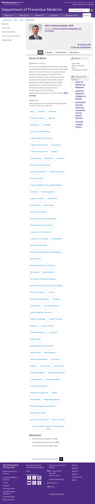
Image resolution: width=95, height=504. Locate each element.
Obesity (51, 292)
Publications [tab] (61, 52)
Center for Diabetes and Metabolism (80, 85)
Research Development (39, 359)
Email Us (51, 487)
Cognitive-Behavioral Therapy (41, 138)
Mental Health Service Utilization (42, 266)
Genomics (34, 192)
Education (60, 159)
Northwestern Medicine (71, 2)
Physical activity (47, 326)
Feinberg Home (7, 20)
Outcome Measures (51, 306)
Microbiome (34, 272)
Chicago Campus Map (55, 479)
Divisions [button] (53, 15)
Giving (28, 471)
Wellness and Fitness (38, 413)
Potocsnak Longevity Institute (79, 125)
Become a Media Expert (82, 47)
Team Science (45, 366)
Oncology (56, 299)
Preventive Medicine (38, 333)
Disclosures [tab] (75, 52)
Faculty (21, 20)
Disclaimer (6, 486)
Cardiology (47, 125)
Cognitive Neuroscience (39, 145)
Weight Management (52, 400)
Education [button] (23, 15)
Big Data (52, 118)
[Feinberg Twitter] (34, 478)
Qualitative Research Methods (41, 346)
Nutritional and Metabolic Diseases (43, 279)
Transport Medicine (53, 380)
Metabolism (49, 159)
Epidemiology (7, 40)
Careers (5, 483)
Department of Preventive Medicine (31, 9)
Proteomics (53, 333)
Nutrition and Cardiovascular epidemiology (46, 286)
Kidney (54, 393)
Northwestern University (86, 2)
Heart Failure (49, 205)
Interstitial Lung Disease (39, 393)
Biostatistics (34, 125)
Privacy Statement (9, 489)
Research (75, 471)
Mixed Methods (48, 272)
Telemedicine (59, 366)
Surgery (33, 366)
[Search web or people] (79, 10)
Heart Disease (35, 205)
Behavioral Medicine (9, 32)
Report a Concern (8, 500)
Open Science (35, 306)
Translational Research (56, 373)
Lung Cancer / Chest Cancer (40, 232)
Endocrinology (35, 159)
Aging (32, 112)
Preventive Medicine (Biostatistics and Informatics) (63, 30)
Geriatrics (41, 112)
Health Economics (37, 199)
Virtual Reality (35, 400)
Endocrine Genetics (57, 172)
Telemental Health (37, 373)
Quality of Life (35, 353)
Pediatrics (34, 326)
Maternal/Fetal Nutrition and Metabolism (45, 252)
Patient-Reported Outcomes (40, 313)
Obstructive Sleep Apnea (39, 299)
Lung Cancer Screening (39, 239)
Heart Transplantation (38, 212)
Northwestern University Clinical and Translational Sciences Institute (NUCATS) (80, 111)
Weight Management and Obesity (42, 406)
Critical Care (56, 145)
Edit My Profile (85, 45)
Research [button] (38, 15)
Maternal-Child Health (38, 246)
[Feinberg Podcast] (39, 483)
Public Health (35, 339)
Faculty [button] (86, 15)
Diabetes (54, 152)
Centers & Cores (71, 15)
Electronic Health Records (40, 165)
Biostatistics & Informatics (11, 36)
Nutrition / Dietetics (37, 292)
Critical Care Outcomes (38, 152)
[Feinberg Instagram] (34, 483)
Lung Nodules (56, 239)
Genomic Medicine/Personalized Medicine (46, 185)
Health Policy (52, 199)
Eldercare (52, 112)
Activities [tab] (47, 52)
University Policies (9, 497)
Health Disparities (48, 192)
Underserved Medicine (38, 386)
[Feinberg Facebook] (29, 478)
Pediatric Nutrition (56, 319)
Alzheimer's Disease (37, 118)
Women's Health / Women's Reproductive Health (48, 427)
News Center (77, 4)
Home (15, 20)
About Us (75, 465)
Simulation (55, 359)
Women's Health (58, 420)
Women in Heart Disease (39, 420)
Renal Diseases (49, 353)
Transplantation (36, 380)
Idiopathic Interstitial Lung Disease (43, 219)
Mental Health (35, 259)
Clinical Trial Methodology (40, 132)
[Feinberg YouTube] (29, 483)
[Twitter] (61, 459)
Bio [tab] (38, 52)
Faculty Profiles (88, 4)
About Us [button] (8, 15)
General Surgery (36, 179)
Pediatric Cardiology (37, 319)
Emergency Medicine (38, 172)
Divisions (75, 474)
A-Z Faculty (6, 28)
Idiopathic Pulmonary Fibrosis (41, 226)
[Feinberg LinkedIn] (39, 478)
